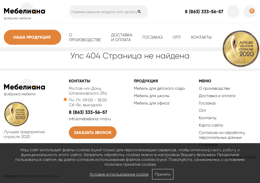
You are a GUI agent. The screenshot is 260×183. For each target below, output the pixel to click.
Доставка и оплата (121, 37)
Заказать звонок (92, 132)
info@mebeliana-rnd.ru (90, 118)
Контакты (201, 37)
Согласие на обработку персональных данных (222, 135)
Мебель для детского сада (159, 88)
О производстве (85, 37)
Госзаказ (152, 37)
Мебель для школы (151, 95)
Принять (163, 174)
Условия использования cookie (119, 174)
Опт (177, 37)
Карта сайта (211, 125)
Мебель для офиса (151, 103)
